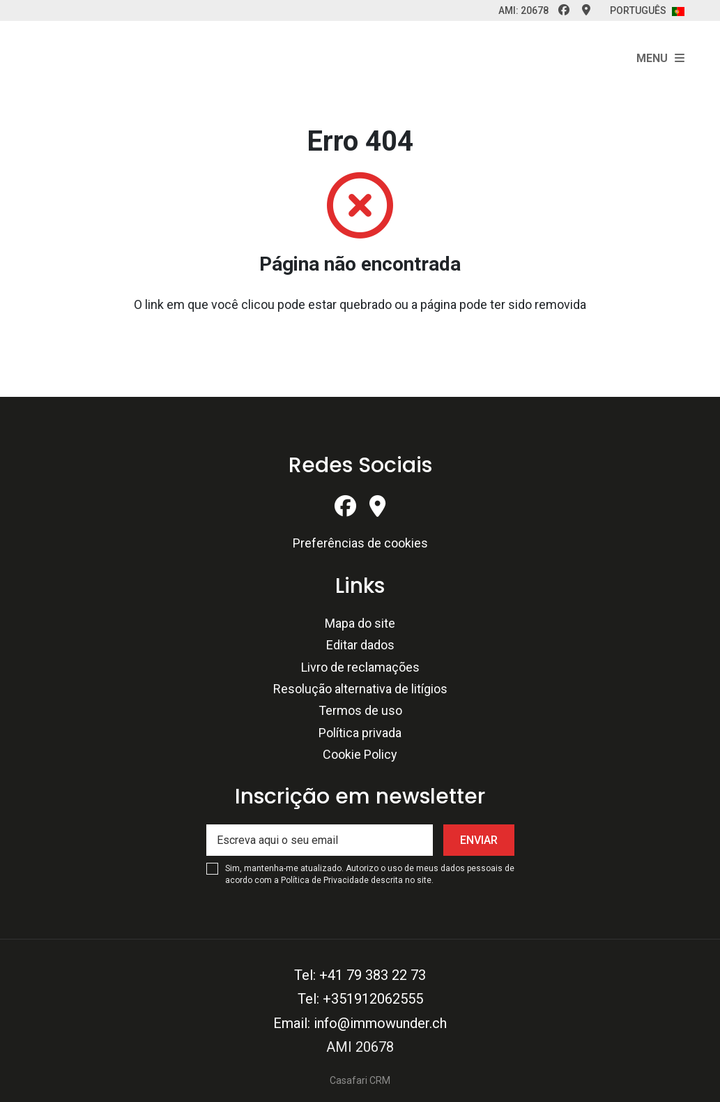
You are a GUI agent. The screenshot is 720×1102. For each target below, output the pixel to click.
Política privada (360, 732)
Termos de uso (360, 710)
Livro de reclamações (360, 667)
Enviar (479, 840)
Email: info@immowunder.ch (360, 1023)
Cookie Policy (360, 754)
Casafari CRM (360, 1080)
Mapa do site (360, 623)
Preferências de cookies (360, 543)
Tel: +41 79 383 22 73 (360, 975)
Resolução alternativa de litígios (360, 688)
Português (647, 10)
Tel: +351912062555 (360, 998)
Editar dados (360, 644)
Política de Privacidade (326, 880)
